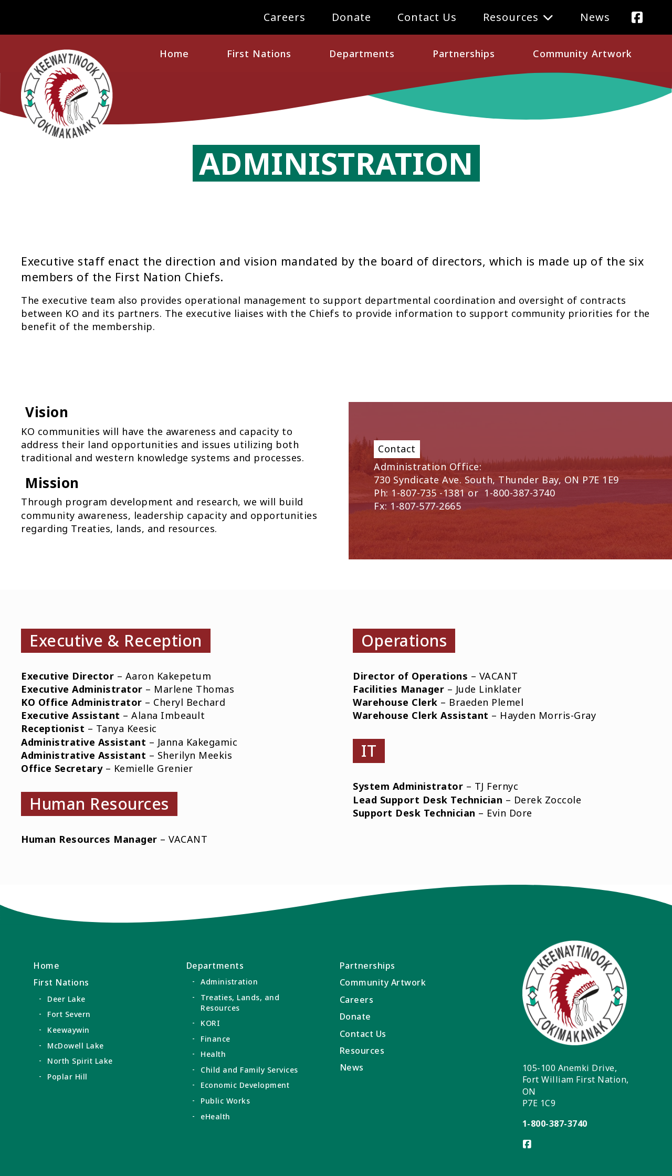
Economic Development (245, 1085)
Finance (215, 1039)
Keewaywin (68, 1030)
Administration (229, 982)
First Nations (259, 53)
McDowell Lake (75, 1046)
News (595, 17)
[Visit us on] (637, 17)
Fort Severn (69, 1014)
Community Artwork (582, 53)
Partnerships (464, 53)
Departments (362, 53)
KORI (210, 1023)
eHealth (215, 1116)
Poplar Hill (67, 1077)
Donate (351, 17)
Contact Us (427, 17)
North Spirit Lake (80, 1061)
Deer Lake (66, 999)
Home (174, 53)
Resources (511, 17)
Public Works (225, 1101)
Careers (285, 17)
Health (213, 1054)
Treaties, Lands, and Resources (240, 1002)
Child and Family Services (249, 1070)
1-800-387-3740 (554, 1123)
